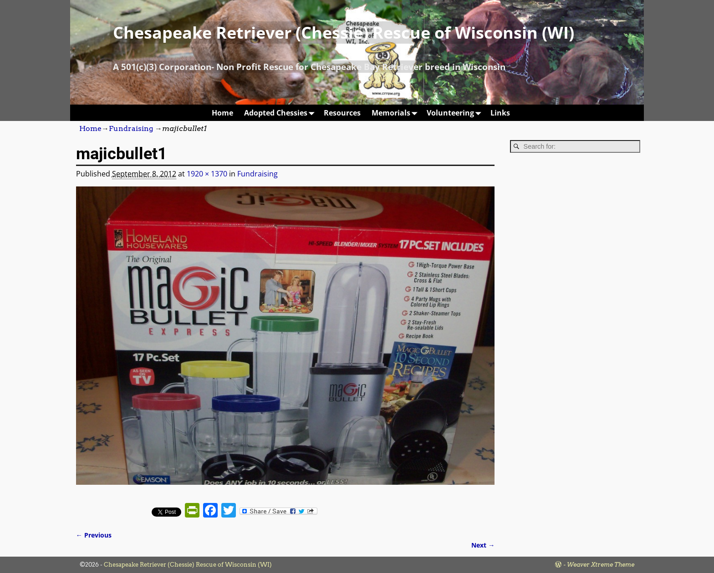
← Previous (94, 535)
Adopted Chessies (281, 113)
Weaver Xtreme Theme (600, 564)
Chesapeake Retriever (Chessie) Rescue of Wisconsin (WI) (343, 32)
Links (500, 113)
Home (222, 113)
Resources (342, 113)
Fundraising (131, 128)
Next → (483, 545)
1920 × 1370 (207, 174)
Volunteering (456, 113)
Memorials (396, 113)
